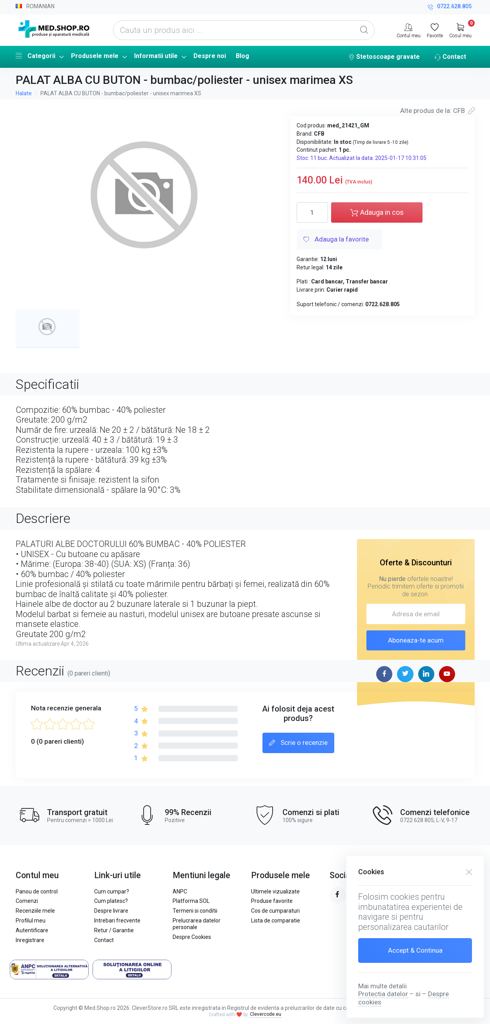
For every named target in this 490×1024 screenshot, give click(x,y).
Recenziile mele (35, 911)
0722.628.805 (450, 7)
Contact (450, 57)
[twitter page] (405, 674)
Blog (242, 56)
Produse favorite (272, 901)
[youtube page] (447, 674)
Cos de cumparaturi (275, 911)
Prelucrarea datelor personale (196, 923)
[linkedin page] (426, 674)
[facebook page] (384, 674)
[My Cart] (460, 29)
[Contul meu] (409, 29)
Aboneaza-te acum (416, 640)
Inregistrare (30, 940)
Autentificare (32, 930)
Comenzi (27, 901)
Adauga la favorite (336, 240)
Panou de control (37, 891)
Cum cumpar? (111, 891)
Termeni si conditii (195, 911)
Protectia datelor (383, 994)
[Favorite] (435, 29)
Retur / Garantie (114, 930)
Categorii (35, 55)
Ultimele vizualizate (275, 891)
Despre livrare (111, 911)
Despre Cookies (192, 937)
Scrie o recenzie (298, 743)
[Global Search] (364, 30)
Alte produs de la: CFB (437, 110)
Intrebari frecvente (117, 920)
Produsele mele (94, 56)
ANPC (180, 891)
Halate (24, 93)
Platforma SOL (191, 901)
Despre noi (209, 56)
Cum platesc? (111, 901)
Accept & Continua (415, 950)
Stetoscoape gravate (384, 57)
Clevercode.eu (265, 1014)
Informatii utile (156, 56)
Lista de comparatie (275, 920)
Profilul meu (31, 920)
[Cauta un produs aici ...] (244, 30)
